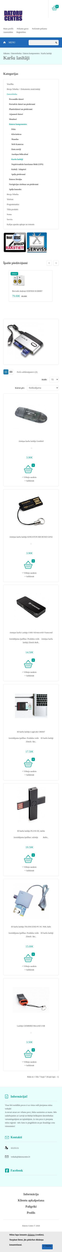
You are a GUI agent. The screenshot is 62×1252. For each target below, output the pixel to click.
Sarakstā (5, 372)
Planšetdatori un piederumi (20, 109)
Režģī (11, 372)
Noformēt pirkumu (39, 29)
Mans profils (8, 29)
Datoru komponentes (31, 53)
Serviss (10, 219)
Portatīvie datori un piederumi (22, 104)
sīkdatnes (31, 1235)
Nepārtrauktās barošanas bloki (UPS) (27, 164)
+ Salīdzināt (29, 481)
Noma (9, 214)
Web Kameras (17, 144)
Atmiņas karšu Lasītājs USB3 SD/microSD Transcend (31, 632)
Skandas (15, 139)
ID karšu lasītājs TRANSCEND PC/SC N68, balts (31, 927)
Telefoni (10, 199)
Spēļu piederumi (18, 174)
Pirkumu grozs (22, 29)
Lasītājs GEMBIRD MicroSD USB (31, 1026)
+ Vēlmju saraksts (29, 477)
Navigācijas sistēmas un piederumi (23, 184)
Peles (13, 129)
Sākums (6, 53)
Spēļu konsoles (15, 189)
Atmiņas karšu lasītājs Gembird (31, 441)
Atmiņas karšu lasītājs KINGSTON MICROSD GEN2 (31, 537)
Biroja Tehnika (13, 194)
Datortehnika (16, 53)
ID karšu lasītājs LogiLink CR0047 (31, 732)
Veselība (10, 84)
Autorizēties (8, 32)
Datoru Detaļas (15, 179)
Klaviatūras (16, 134)
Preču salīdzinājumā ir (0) (27, 372)
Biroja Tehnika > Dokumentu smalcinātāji (23, 89)
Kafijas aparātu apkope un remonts (20, 224)
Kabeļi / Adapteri (18, 169)
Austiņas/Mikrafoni (19, 154)
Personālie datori (16, 99)
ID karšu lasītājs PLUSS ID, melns (31, 831)
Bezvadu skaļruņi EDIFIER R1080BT (27, 291)
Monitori (13, 119)
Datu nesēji (16, 149)
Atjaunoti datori (16, 114)
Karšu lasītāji (46, 53)
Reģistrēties (21, 32)
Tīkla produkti (12, 209)
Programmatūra (13, 204)
